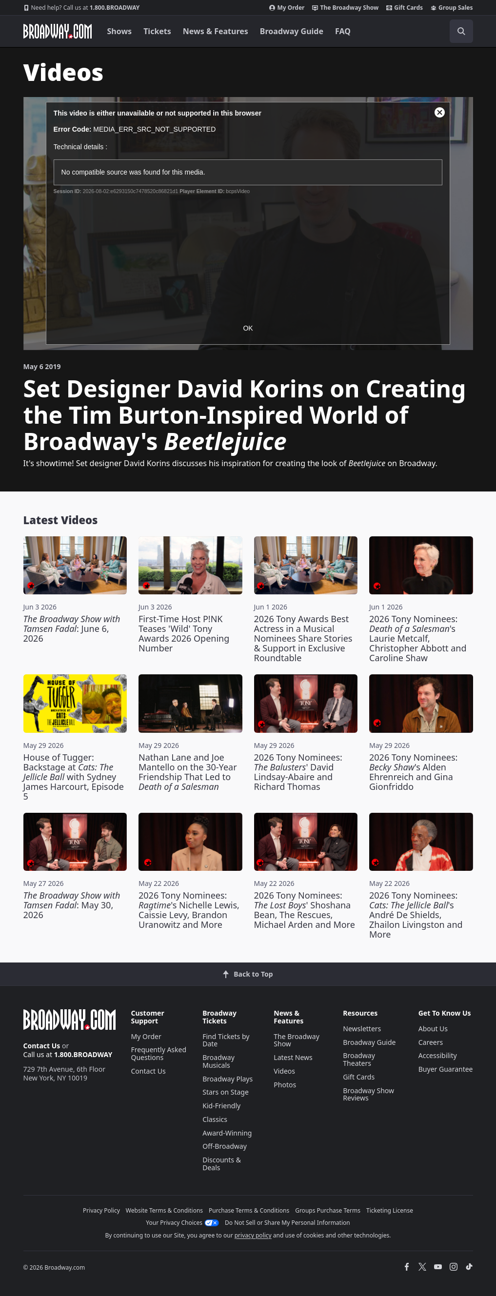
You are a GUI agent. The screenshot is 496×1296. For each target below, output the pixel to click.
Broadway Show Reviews (368, 1094)
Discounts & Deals (221, 1163)
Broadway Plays (227, 1078)
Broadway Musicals (218, 1061)
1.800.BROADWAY (81, 8)
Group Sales (452, 8)
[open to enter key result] (461, 31)
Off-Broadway (224, 1146)
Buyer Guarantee (445, 1069)
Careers (430, 1042)
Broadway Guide (291, 31)
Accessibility (437, 1055)
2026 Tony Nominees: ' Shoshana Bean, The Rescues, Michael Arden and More (304, 909)
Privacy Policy (101, 1210)
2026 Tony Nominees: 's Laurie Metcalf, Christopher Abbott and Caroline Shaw (418, 638)
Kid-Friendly (221, 1105)
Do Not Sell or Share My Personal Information (287, 1222)
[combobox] (417, 31)
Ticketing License (389, 1210)
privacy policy (253, 1235)
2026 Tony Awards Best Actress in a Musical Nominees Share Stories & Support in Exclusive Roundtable (303, 638)
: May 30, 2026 (71, 905)
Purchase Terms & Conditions (249, 1210)
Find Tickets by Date (225, 1040)
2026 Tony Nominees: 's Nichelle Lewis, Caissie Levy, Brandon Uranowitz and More (189, 909)
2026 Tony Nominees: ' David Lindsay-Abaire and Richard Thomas (298, 771)
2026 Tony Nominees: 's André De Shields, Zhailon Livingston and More (416, 914)
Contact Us (41, 1045)
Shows (119, 31)
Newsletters (362, 1028)
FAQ (343, 31)
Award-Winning (227, 1133)
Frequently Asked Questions (159, 1053)
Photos (285, 1084)
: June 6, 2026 (71, 628)
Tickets (157, 31)
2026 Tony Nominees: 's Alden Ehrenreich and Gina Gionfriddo (413, 771)
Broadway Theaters (359, 1059)
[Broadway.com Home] (57, 31)
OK (248, 328)
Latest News (293, 1057)
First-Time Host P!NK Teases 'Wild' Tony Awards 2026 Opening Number (184, 633)
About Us (433, 1028)
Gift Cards (404, 8)
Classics (214, 1119)
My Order (286, 8)
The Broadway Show (345, 8)
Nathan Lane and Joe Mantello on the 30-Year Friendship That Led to (188, 771)
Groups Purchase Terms (327, 1210)
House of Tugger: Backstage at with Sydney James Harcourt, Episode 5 (73, 776)
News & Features (215, 31)
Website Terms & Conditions (164, 1210)
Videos (284, 1071)
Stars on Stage (225, 1092)
